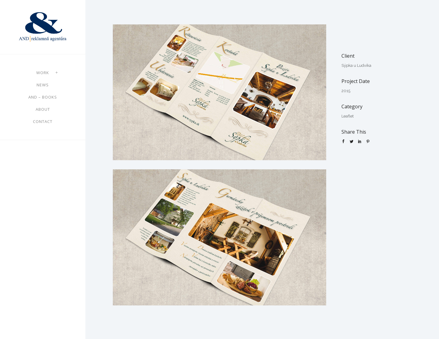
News (43, 85)
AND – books (42, 97)
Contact (42, 121)
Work (42, 72)
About (43, 109)
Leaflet (347, 116)
